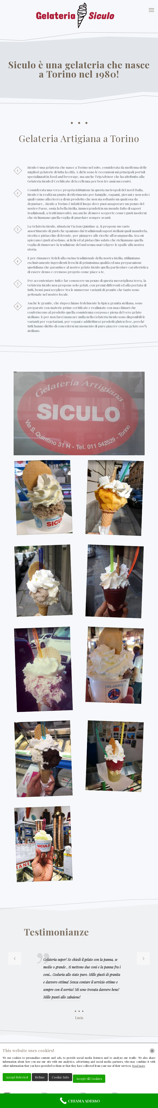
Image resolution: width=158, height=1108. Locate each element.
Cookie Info (60, 1077)
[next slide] (143, 958)
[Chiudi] (152, 1051)
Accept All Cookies (89, 1079)
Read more (138, 1066)
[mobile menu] (151, 10)
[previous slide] (14, 958)
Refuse (40, 1077)
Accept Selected (17, 1077)
